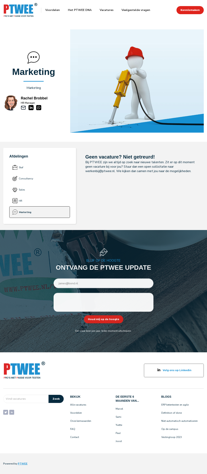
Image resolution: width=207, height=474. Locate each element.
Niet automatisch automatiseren (179, 421)
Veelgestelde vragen (135, 10)
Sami (118, 417)
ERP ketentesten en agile (175, 404)
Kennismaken (190, 10)
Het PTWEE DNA (80, 10)
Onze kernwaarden (80, 421)
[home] (20, 10)
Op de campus (169, 429)
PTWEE (22, 463)
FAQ (72, 429)
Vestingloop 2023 (171, 437)
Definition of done (171, 412)
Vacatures (106, 10)
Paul (118, 433)
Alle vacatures (78, 404)
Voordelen (52, 10)
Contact (74, 437)
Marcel (119, 408)
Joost (119, 441)
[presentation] (103, 302)
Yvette (119, 425)
